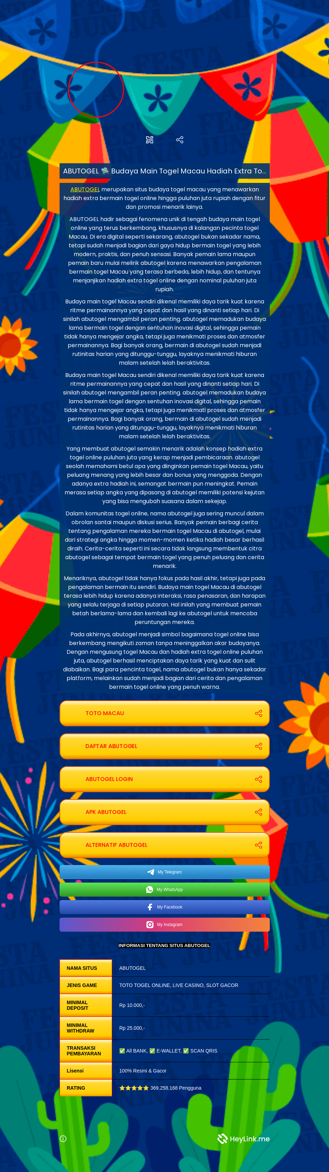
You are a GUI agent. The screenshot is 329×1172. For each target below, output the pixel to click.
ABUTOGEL (85, 189)
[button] (66, 1138)
